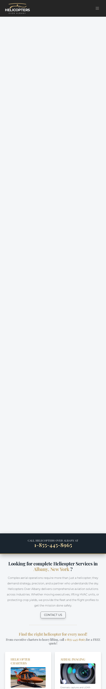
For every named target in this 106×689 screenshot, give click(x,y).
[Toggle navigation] (97, 8)
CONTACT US (53, 615)
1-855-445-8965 (53, 545)
